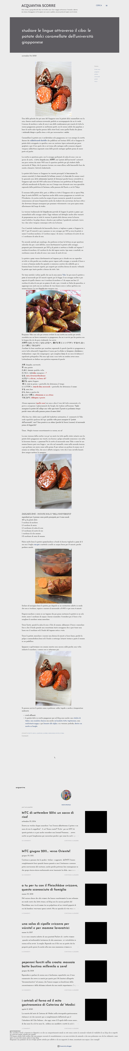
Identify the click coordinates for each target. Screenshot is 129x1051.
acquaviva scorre (38, 5)
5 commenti (26, 913)
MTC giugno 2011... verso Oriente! (46, 851)
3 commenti (26, 1028)
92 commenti (26, 875)
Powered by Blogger (64, 1046)
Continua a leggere (71, 840)
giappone (96, 71)
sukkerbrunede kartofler (38, 140)
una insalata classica (38, 721)
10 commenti (26, 990)
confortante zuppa (32, 723)
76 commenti (26, 840)
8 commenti (26, 951)
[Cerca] (99, 5)
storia (95, 81)
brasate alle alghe (50, 723)
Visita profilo (66, 805)
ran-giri (36, 544)
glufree (96, 74)
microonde (97, 76)
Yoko (64, 275)
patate (96, 79)
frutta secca (97, 69)
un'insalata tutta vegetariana (65, 721)
